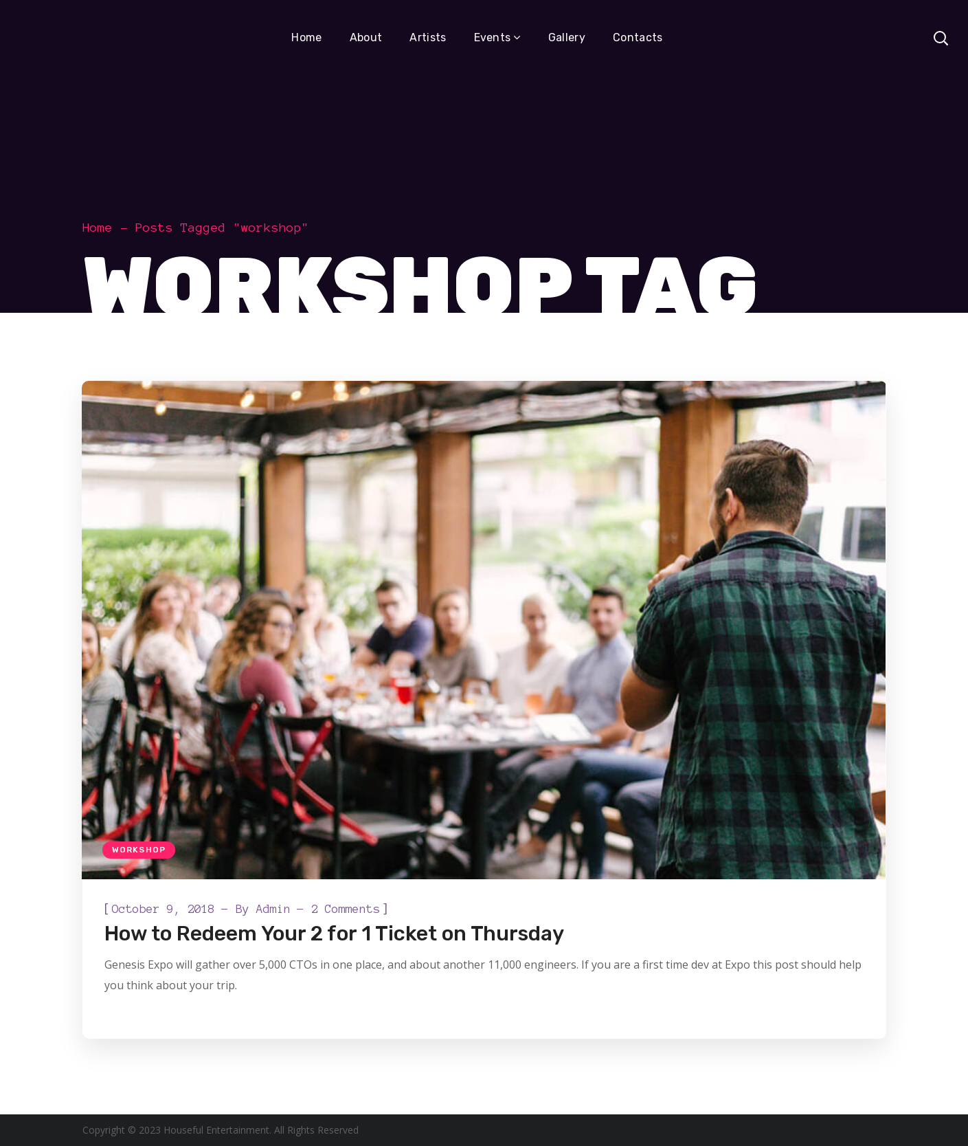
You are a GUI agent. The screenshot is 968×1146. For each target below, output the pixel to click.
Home (97, 227)
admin (273, 909)
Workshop (139, 850)
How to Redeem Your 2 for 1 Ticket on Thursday (334, 933)
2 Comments (345, 909)
